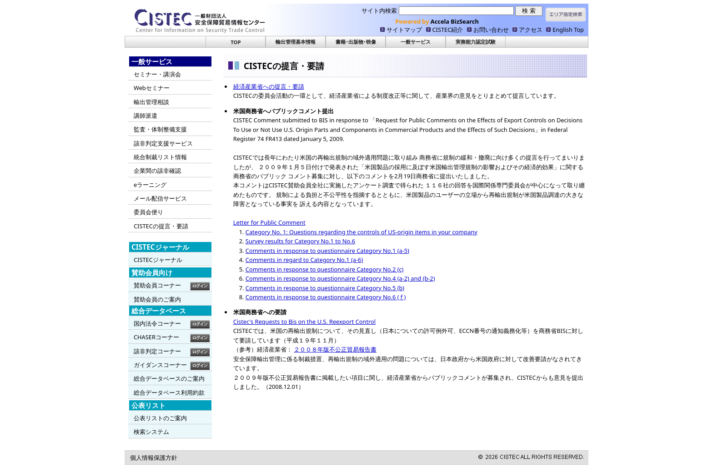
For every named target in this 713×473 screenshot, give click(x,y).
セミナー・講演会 (157, 74)
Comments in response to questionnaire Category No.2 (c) (325, 269)
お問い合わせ (491, 29)
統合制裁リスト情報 (160, 157)
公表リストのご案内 (160, 418)
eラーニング (150, 185)
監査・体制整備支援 (160, 129)
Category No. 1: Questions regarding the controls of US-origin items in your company (361, 232)
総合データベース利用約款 (169, 392)
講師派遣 (145, 115)
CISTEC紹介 (447, 29)
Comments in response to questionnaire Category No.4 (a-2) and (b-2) (340, 278)
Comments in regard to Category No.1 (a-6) (304, 260)
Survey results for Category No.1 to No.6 (300, 241)
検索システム (151, 432)
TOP (236, 42)
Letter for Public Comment (269, 222)
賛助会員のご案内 (157, 299)
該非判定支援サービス (163, 143)
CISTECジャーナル (158, 260)
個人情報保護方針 (153, 457)
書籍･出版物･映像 (356, 41)
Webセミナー (152, 88)
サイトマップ (404, 29)
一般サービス (416, 41)
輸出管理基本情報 (296, 41)
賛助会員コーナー (157, 285)
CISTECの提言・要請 (161, 226)
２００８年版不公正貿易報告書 (335, 349)
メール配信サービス (160, 198)
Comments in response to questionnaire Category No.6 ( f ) (326, 297)
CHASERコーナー (156, 337)
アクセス (530, 29)
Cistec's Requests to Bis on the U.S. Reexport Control (304, 321)
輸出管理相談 (151, 102)
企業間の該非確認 (157, 170)
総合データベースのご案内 (169, 378)
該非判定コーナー (157, 351)
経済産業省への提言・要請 (268, 86)
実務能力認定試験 (476, 41)
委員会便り (148, 212)
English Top (568, 29)
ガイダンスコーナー (160, 365)
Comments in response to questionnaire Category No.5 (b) (325, 288)
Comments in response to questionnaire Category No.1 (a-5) (327, 251)
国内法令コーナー (157, 323)
